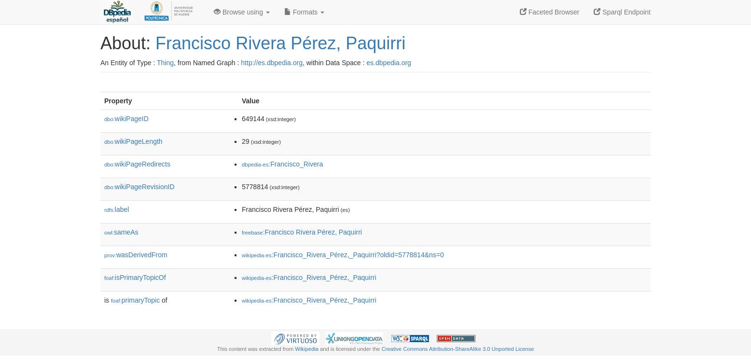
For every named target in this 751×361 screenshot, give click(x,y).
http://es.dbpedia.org (272, 63)
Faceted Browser (550, 12)
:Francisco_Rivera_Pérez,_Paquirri (309, 277)
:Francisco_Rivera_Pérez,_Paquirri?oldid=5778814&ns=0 (343, 255)
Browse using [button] (242, 12)
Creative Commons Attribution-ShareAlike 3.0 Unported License (457, 349)
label (116, 209)
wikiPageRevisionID (139, 187)
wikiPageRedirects (137, 164)
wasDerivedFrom (135, 255)
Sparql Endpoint (622, 12)
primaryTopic (135, 300)
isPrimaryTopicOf (135, 277)
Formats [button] (304, 12)
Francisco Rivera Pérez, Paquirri (280, 43)
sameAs (121, 232)
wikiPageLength (133, 141)
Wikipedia (307, 349)
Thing (165, 63)
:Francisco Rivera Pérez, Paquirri (302, 232)
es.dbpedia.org (388, 63)
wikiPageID (126, 119)
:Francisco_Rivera (282, 164)
